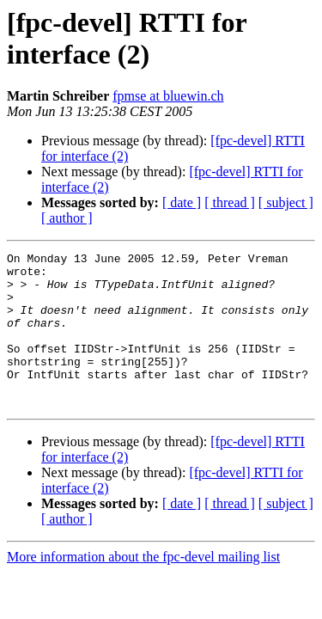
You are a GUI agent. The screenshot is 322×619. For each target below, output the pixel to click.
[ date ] (181, 202)
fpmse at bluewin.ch (167, 96)
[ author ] (67, 218)
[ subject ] (285, 202)
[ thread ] (229, 202)
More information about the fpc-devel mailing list (143, 587)
